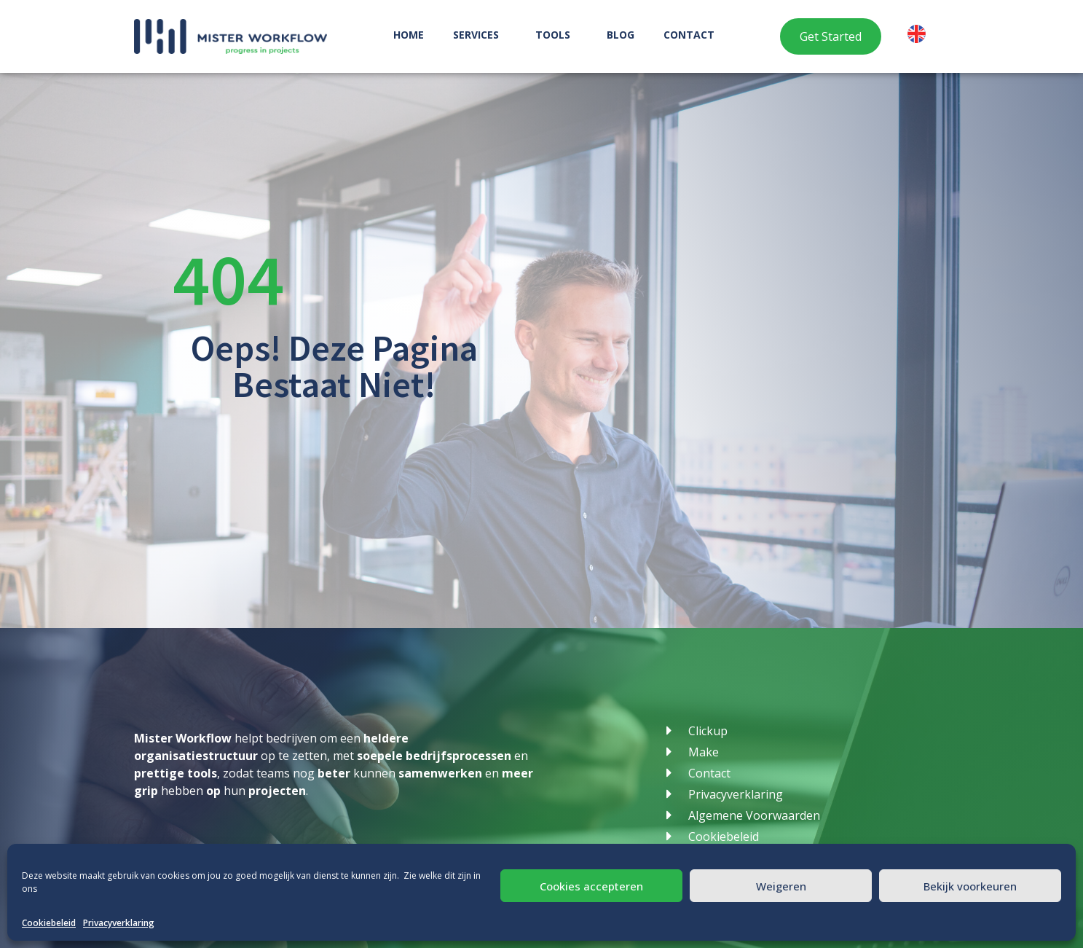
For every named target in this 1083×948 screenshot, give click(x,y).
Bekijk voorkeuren (970, 886)
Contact (688, 35)
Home (408, 35)
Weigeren (781, 886)
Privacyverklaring (118, 923)
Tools (556, 35)
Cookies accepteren (591, 886)
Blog (620, 35)
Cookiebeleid (49, 923)
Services (479, 35)
